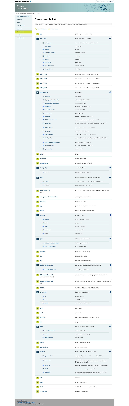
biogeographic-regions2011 (52, 103)
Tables (18, 22)
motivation (47, 116)
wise (41, 387)
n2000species (48, 138)
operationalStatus (49, 356)
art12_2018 (43, 74)
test (41, 377)
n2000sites (47, 131)
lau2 (41, 313)
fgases (42, 210)
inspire (42, 287)
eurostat (42, 201)
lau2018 (42, 317)
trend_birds (48, 62)
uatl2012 (47, 303)
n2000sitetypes (49, 134)
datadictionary (44, 163)
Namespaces (20, 38)
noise (42, 342)
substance (47, 372)
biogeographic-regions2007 (52, 100)
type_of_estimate (49, 65)
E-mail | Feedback (22, 401)
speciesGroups (49, 337)
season (47, 59)
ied (41, 260)
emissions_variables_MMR (52, 243)
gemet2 (42, 215)
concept (47, 219)
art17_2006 (43, 78)
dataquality (48, 106)
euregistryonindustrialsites (49, 197)
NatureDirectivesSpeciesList (52, 142)
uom (41, 382)
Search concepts (54, 29)
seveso (42, 351)
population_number (50, 52)
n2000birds (48, 123)
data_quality (48, 46)
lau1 (41, 308)
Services (19, 35)
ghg (41, 239)
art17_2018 (43, 88)
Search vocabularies (41, 29)
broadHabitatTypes (50, 330)
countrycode (48, 43)
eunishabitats (48, 113)
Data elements (21, 25)
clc (45, 296)
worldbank (43, 391)
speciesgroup (48, 149)
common (43, 158)
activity (47, 181)
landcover (43, 292)
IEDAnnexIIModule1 (46, 265)
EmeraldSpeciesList (50, 109)
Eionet (23, 13)
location (47, 49)
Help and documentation (23, 16)
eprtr (41, 177)
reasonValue (48, 360)
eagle (46, 299)
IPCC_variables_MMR (50, 246)
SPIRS (46, 368)
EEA (23, 1)
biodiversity (44, 92)
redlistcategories (49, 145)
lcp (41, 322)
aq (41, 34)
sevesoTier (47, 365)
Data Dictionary (29, 13)
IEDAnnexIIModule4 (46, 281)
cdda (41, 154)
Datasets (19, 19)
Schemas (19, 29)
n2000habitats (48, 127)
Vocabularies (20, 32)
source (46, 226)
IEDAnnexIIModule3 (46, 275)
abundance (48, 96)
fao (41, 206)
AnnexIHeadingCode (50, 269)
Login (98, 1)
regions (47, 334)
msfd (41, 326)
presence (47, 56)
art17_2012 (43, 83)
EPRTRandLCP (45, 190)
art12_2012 (43, 38)
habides (42, 251)
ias (41, 256)
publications (44, 347)
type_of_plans (48, 69)
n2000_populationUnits (51, 119)
